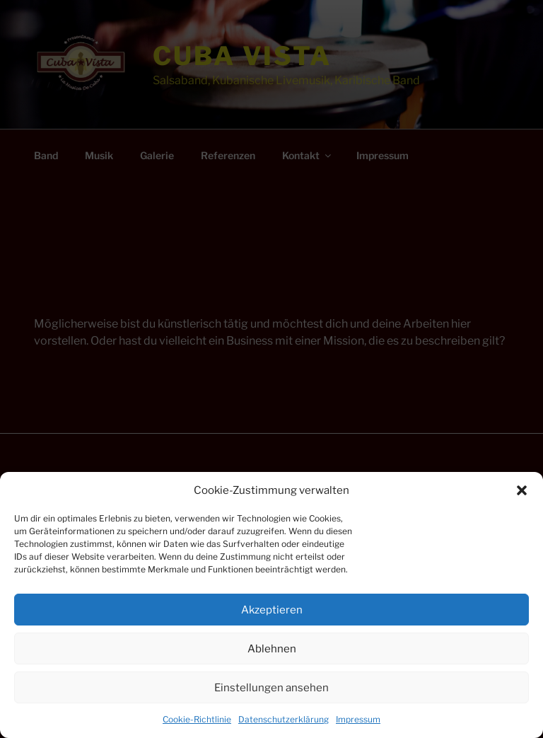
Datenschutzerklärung (283, 719)
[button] (522, 490)
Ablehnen (271, 648)
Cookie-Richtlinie (197, 719)
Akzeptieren (272, 610)
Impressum (358, 719)
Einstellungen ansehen (271, 687)
